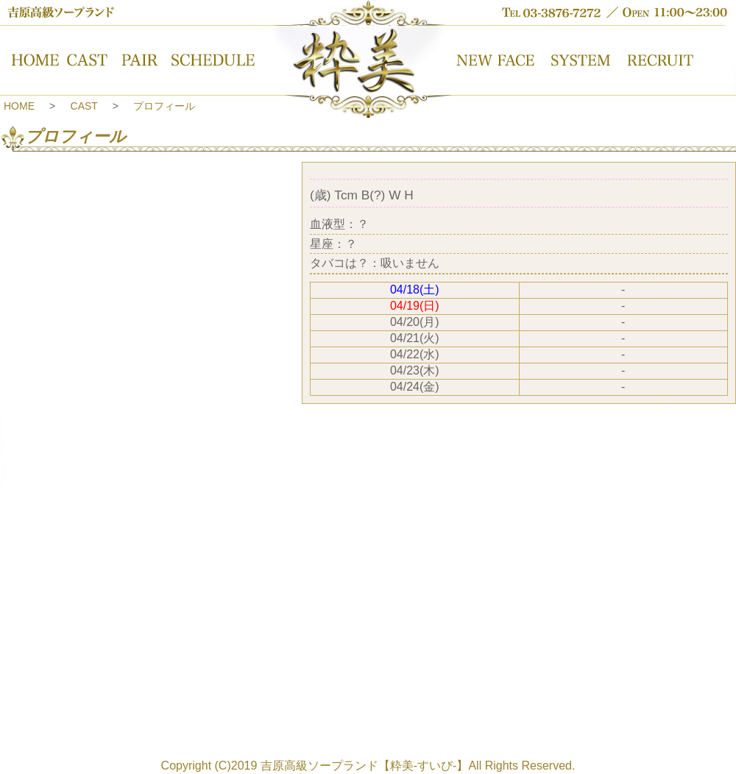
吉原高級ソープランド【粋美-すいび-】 (365, 765)
